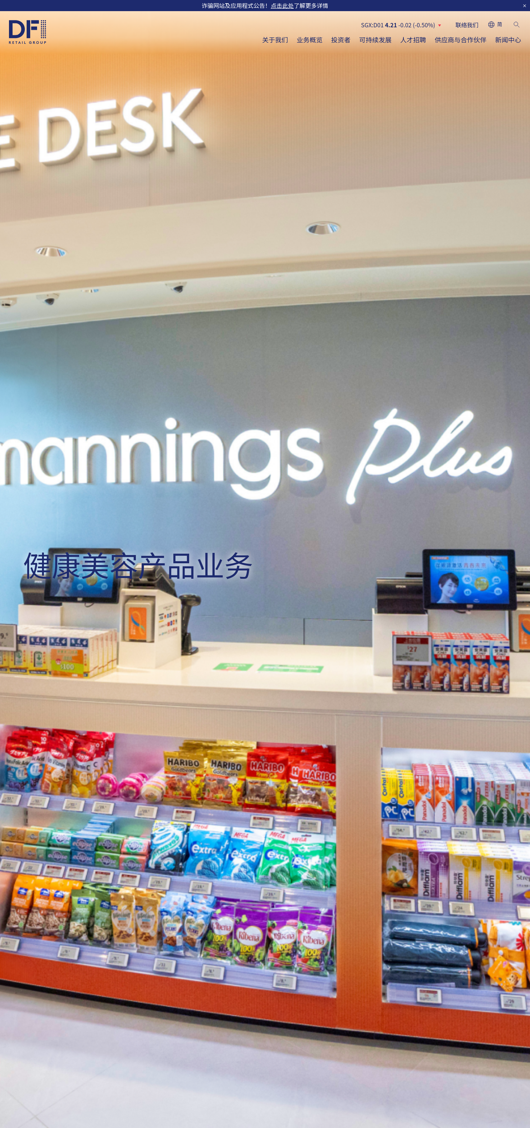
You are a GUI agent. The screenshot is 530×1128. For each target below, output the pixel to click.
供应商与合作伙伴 (460, 39)
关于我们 (275, 39)
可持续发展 (375, 39)
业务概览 (310, 39)
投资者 (341, 39)
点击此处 (282, 5)
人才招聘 (413, 39)
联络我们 (467, 24)
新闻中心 (508, 39)
